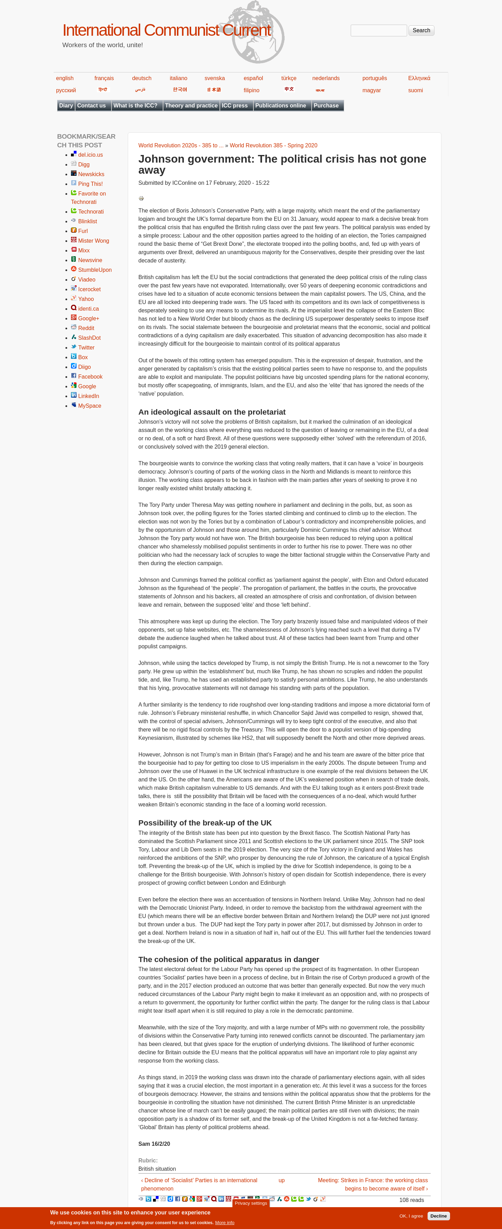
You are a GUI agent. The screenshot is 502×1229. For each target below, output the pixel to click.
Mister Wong (93, 241)
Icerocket (89, 289)
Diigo (84, 367)
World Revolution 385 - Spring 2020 (273, 145)
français (104, 78)
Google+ (88, 318)
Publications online (281, 106)
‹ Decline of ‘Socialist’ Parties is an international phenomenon (199, 1184)
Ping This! (90, 184)
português (374, 78)
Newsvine (90, 260)
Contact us (91, 106)
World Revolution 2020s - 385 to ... (181, 145)
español (253, 78)
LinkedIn (88, 396)
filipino (251, 90)
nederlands (326, 78)
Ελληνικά (419, 78)
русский (66, 90)
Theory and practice (191, 106)
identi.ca (88, 309)
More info (225, 1224)
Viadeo (87, 280)
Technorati (91, 212)
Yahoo (86, 299)
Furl (83, 231)
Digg (84, 164)
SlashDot (89, 338)
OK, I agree (411, 1218)
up (282, 1180)
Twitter (86, 347)
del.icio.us (90, 155)
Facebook (90, 377)
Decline (439, 1218)
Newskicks (91, 174)
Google (87, 386)
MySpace (89, 406)
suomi (415, 90)
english (65, 78)
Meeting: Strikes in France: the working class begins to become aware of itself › (373, 1184)
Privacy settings (251, 1205)
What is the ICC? (136, 106)
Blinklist (87, 221)
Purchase (326, 106)
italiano (179, 78)
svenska (215, 78)
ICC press (235, 106)
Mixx (84, 250)
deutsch (142, 78)
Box (83, 357)
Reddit (86, 328)
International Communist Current (166, 30)
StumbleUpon (95, 270)
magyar (371, 90)
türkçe (289, 78)
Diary (66, 106)
